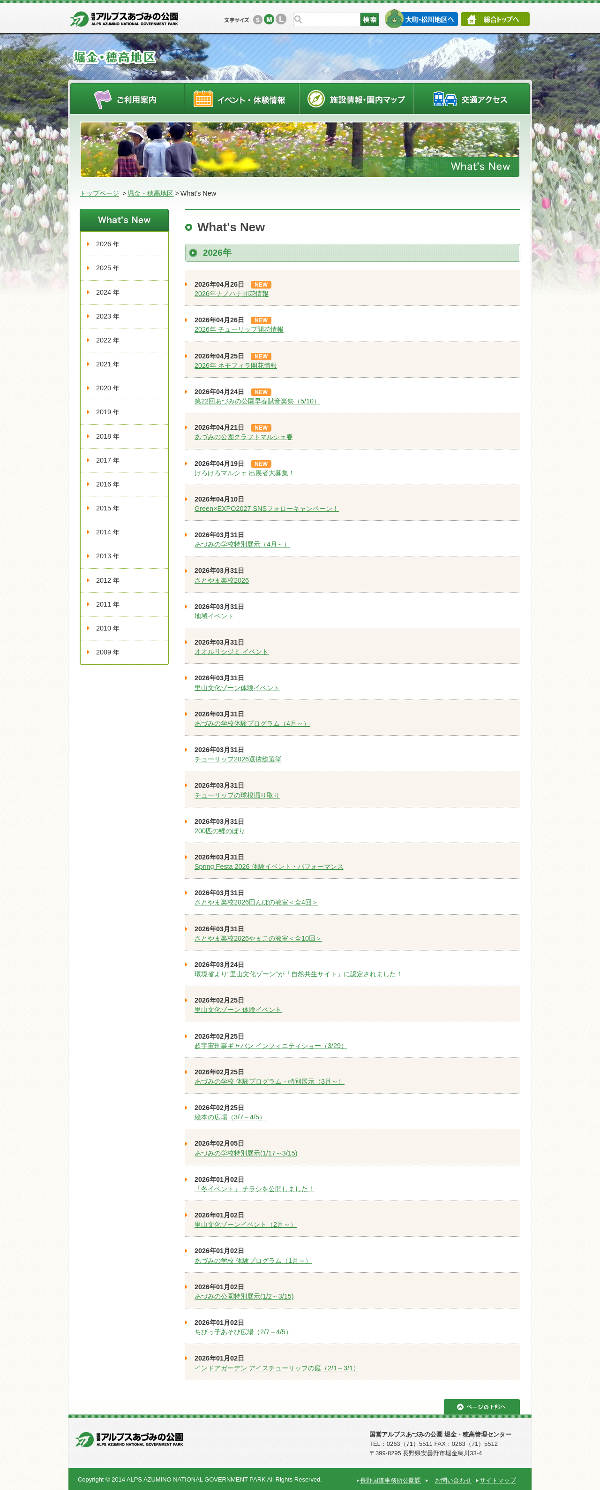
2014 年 (108, 532)
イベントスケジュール (242, 98)
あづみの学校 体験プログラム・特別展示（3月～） (270, 1081)
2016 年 (108, 484)
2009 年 (108, 652)
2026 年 (108, 244)
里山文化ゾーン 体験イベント (238, 1009)
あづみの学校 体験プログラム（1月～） (253, 1260)
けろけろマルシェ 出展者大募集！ (245, 473)
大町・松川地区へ (421, 18)
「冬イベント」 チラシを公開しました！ (255, 1189)
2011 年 (108, 604)
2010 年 (108, 628)
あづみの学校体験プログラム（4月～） (252, 723)
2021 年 (108, 364)
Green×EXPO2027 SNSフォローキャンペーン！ (267, 508)
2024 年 (108, 292)
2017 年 (108, 460)
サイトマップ (498, 1480)
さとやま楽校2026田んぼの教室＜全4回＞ (256, 902)
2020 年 (108, 388)
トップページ (99, 193)
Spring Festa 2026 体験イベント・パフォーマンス (269, 866)
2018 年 (108, 436)
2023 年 (108, 316)
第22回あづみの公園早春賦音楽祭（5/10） (257, 401)
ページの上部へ (482, 1406)
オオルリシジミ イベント (232, 651)
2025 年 (108, 268)
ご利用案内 (127, 98)
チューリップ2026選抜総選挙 (238, 759)
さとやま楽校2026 (222, 580)
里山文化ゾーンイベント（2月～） (246, 1224)
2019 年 (108, 412)
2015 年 (108, 508)
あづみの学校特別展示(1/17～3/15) (246, 1153)
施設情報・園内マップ (356, 98)
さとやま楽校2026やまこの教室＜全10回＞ (258, 938)
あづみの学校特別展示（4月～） (242, 544)
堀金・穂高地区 (150, 193)
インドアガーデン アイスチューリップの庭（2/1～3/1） (277, 1368)
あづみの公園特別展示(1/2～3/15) (244, 1296)
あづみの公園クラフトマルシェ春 (244, 437)
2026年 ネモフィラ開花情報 (236, 365)
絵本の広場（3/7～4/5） (230, 1117)
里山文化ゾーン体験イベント (237, 688)
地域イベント (214, 616)
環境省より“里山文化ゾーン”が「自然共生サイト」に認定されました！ (299, 974)
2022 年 (108, 340)
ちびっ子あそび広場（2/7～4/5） (243, 1332)
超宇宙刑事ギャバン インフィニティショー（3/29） (271, 1045)
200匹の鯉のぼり (220, 831)
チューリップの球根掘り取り (237, 795)
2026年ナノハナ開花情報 (232, 293)
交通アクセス (472, 98)
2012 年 (108, 580)
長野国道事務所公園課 (390, 1480)
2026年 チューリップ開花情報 (239, 329)
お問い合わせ (453, 1480)
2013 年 (108, 556)
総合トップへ (495, 19)
